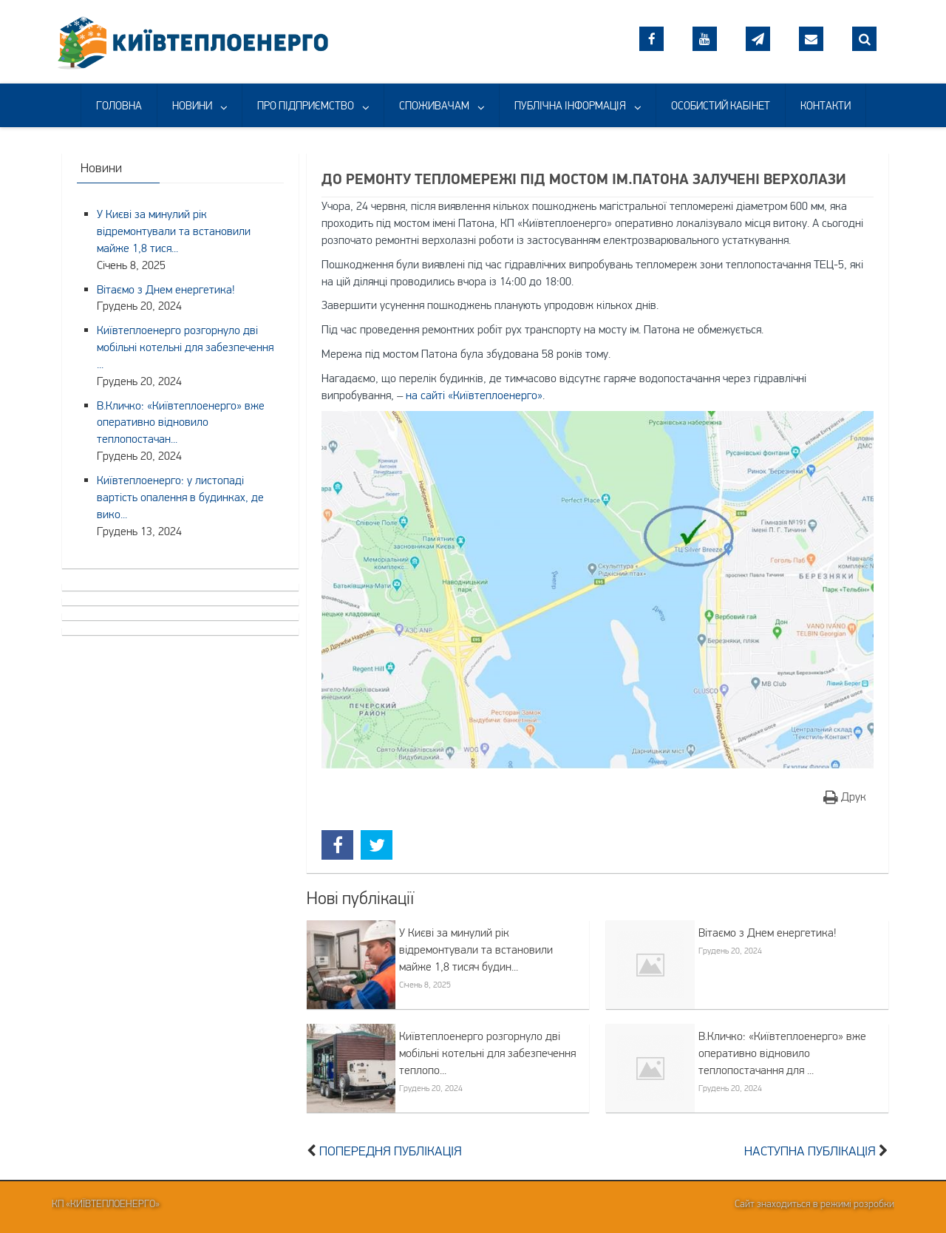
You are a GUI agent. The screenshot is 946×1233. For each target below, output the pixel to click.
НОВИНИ (192, 105)
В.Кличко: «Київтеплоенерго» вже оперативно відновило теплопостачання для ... (782, 1052)
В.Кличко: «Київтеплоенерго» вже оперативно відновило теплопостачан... (181, 422)
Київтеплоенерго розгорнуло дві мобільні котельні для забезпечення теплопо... (487, 1052)
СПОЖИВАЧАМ (434, 105)
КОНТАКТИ (825, 105)
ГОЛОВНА (119, 105)
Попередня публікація (390, 1151)
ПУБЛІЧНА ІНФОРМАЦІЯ (570, 105)
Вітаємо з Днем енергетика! (767, 932)
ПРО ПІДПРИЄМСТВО (305, 105)
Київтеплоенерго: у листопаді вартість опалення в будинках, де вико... (180, 496)
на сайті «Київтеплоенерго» (474, 394)
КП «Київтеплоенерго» (106, 1203)
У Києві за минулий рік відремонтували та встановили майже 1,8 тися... (174, 230)
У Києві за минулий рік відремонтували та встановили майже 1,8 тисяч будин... (476, 949)
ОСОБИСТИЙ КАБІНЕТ (720, 105)
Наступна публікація (810, 1151)
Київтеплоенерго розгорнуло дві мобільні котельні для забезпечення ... (185, 346)
